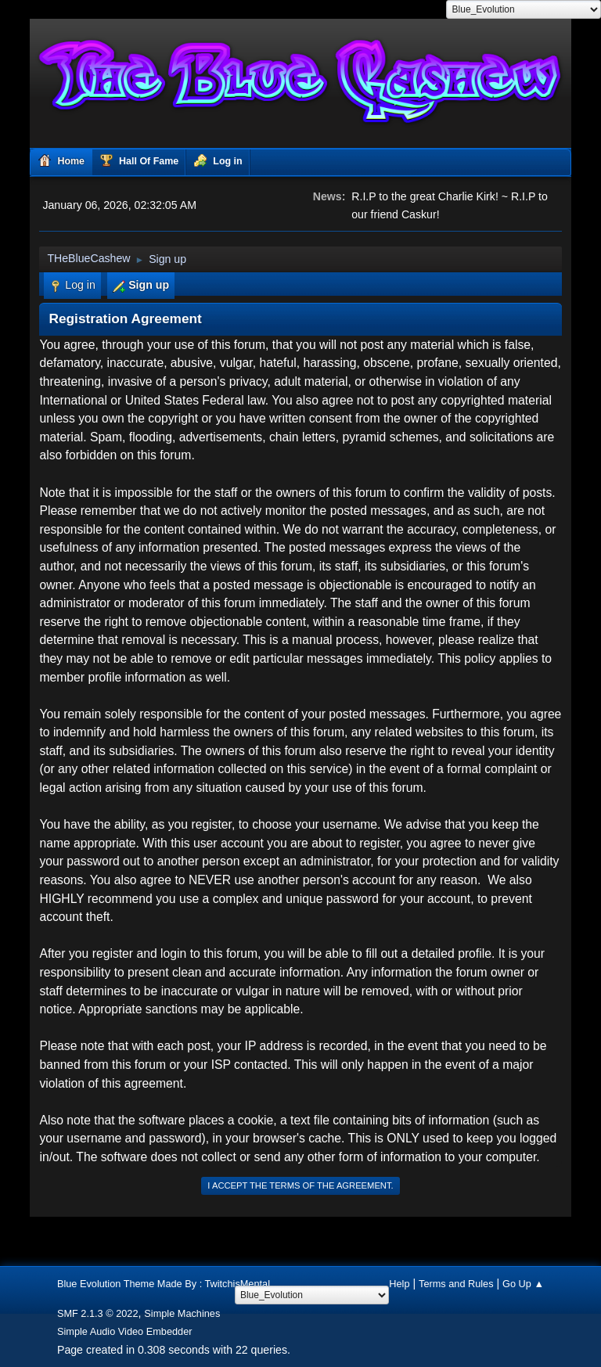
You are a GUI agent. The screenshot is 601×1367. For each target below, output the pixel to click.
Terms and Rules (456, 1284)
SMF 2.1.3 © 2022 (98, 1313)
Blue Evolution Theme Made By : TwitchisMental (163, 1284)
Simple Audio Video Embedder (125, 1331)
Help (399, 1284)
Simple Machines (182, 1313)
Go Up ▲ (523, 1284)
